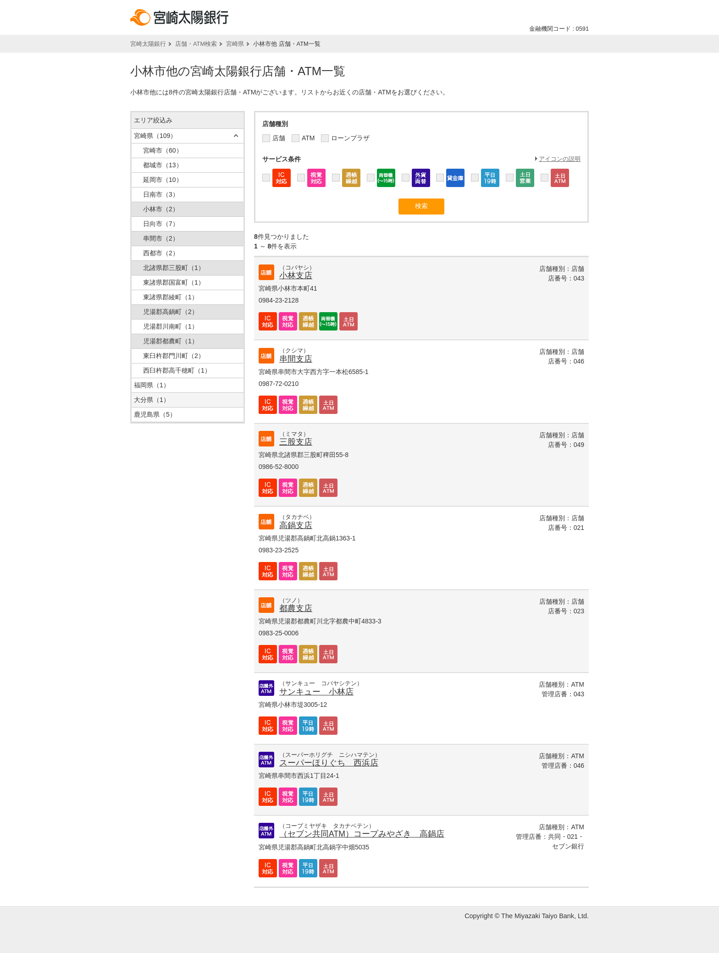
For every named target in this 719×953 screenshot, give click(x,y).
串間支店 (295, 359)
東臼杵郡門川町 (174, 355)
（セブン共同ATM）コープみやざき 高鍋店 (361, 833)
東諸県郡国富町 (174, 282)
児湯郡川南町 (170, 326)
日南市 (161, 194)
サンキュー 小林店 (316, 691)
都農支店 (295, 608)
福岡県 (152, 385)
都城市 (163, 165)
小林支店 (295, 275)
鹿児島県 (155, 414)
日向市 (161, 223)
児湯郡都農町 (170, 341)
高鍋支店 (295, 525)
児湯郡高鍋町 (170, 311)
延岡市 (163, 179)
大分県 (152, 399)
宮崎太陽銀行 (148, 43)
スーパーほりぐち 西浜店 (328, 762)
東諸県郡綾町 (170, 297)
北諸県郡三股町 (174, 267)
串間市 (161, 238)
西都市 (161, 253)
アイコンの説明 (560, 158)
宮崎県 (235, 43)
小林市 (161, 209)
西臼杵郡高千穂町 (177, 370)
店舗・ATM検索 (196, 43)
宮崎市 (163, 150)
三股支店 (295, 441)
